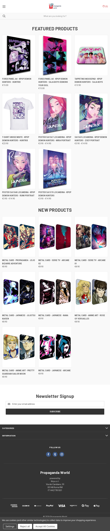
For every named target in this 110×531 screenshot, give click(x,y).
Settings (10, 526)
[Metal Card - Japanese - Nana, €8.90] (55, 292)
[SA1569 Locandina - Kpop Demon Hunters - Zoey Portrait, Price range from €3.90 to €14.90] (91, 113)
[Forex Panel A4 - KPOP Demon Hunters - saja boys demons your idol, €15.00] (55, 55)
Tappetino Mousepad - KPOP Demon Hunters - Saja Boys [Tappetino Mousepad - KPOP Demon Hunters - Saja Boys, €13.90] (89, 80)
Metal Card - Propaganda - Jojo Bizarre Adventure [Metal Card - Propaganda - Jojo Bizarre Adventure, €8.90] (18, 262)
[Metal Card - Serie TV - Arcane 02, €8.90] (55, 237)
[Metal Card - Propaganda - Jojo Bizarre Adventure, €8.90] (19, 237)
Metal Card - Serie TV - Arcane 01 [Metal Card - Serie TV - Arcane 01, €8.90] (90, 262)
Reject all (25, 526)
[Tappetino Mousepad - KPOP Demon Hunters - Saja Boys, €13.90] (91, 55)
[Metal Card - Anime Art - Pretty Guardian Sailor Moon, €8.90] (19, 347)
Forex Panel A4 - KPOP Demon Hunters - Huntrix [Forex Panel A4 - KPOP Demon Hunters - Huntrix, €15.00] (16, 80)
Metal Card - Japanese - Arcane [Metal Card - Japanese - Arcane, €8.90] (54, 370)
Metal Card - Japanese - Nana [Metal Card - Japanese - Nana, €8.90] (53, 315)
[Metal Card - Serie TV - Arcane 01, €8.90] (91, 237)
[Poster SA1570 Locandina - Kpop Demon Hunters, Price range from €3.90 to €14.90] (55, 169)
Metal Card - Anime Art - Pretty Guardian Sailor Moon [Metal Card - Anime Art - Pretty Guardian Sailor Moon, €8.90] (18, 372)
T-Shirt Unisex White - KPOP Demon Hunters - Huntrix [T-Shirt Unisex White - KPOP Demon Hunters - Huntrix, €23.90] (15, 139)
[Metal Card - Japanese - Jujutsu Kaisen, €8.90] (19, 292)
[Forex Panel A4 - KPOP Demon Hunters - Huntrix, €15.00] (19, 55)
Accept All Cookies (45, 526)
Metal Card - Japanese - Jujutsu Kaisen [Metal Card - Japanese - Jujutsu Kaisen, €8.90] (18, 317)
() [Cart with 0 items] (105, 6)
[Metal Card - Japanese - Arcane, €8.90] (55, 347)
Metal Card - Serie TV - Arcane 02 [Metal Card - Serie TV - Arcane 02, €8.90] (53, 262)
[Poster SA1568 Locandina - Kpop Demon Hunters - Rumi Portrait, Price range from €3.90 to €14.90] (19, 169)
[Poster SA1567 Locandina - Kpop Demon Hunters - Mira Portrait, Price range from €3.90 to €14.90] (55, 113)
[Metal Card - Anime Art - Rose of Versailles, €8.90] (91, 292)
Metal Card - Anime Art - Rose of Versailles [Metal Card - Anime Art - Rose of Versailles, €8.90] (90, 317)
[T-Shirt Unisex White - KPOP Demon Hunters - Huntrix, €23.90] (19, 113)
